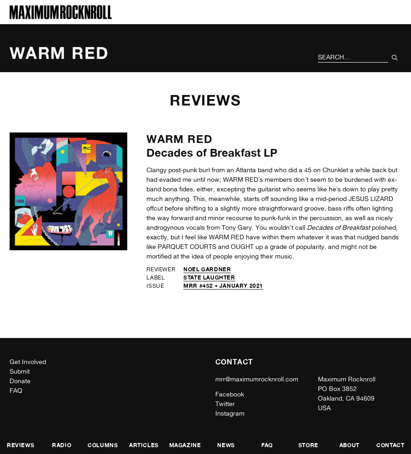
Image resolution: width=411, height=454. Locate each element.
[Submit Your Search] (394, 58)
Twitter (225, 403)
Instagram (230, 413)
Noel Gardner (207, 269)
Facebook (229, 394)
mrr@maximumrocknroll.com (256, 379)
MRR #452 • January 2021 (223, 285)
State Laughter (209, 277)
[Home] (61, 16)
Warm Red (179, 139)
